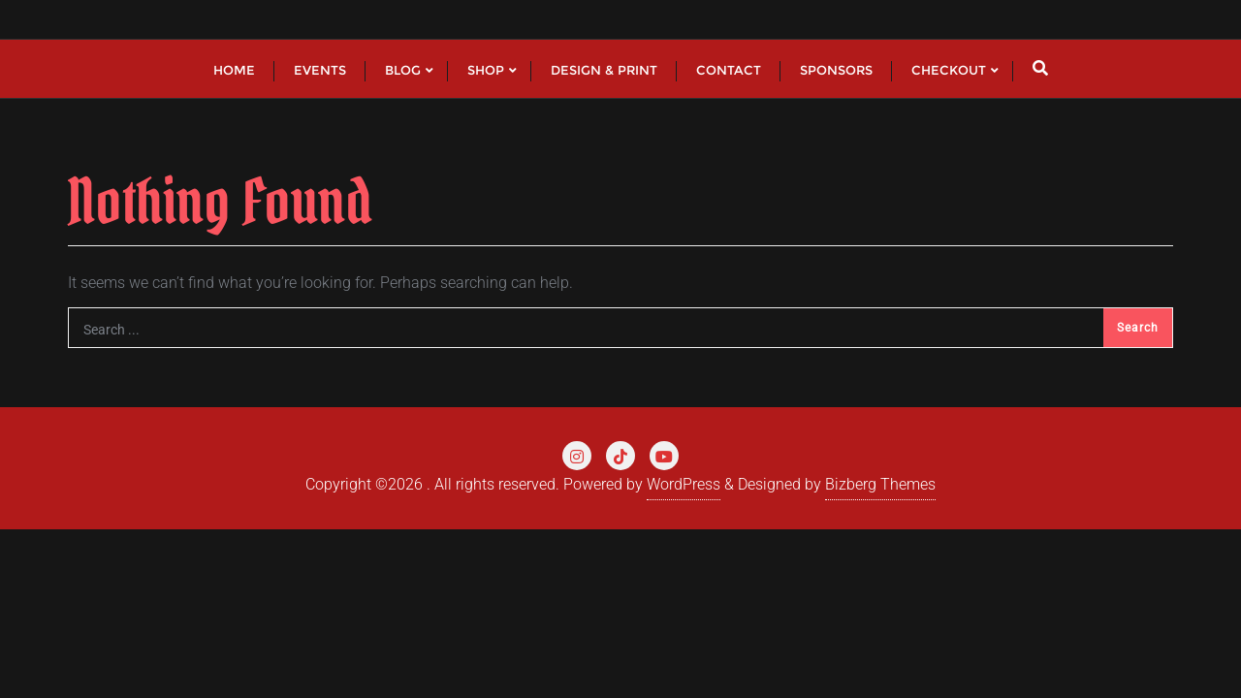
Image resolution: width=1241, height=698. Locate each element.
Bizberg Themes (880, 484)
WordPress (683, 484)
